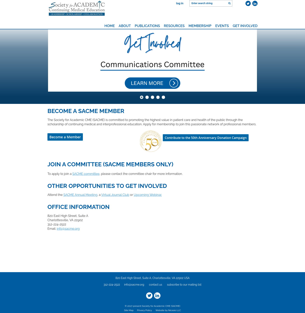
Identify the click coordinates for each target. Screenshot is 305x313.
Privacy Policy (144, 310)
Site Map (128, 310)
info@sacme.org (68, 229)
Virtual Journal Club (115, 195)
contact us (155, 284)
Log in (179, 3)
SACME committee (85, 174)
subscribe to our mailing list (184, 284)
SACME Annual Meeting (80, 195)
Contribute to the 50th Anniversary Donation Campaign (206, 138)
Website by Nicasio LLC (168, 310)
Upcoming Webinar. (148, 195)
